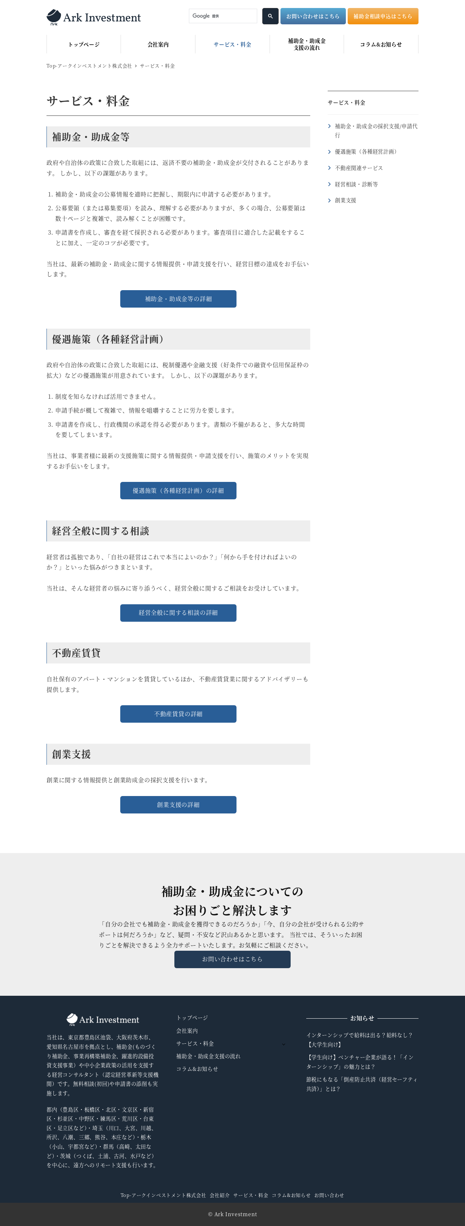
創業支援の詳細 (178, 804)
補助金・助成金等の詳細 (178, 299)
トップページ (192, 1017)
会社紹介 (220, 1195)
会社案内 (187, 1030)
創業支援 (345, 200)
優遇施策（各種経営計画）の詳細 (178, 490)
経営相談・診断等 (356, 184)
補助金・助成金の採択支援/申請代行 (376, 130)
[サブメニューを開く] (283, 1044)
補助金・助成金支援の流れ (208, 1056)
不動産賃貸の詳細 (178, 714)
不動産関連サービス (359, 167)
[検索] (222, 16)
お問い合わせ (329, 1195)
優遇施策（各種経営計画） (367, 151)
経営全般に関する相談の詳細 (178, 612)
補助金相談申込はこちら (383, 16)
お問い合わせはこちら (313, 16)
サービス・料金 (346, 102)
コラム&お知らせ (197, 1068)
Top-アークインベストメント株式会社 (163, 1195)
